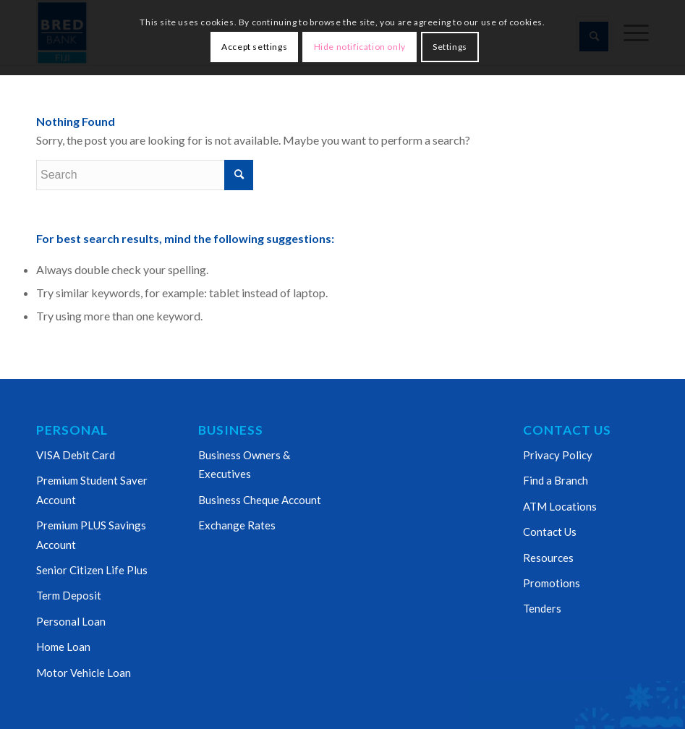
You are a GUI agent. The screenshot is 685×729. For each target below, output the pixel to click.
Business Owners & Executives (244, 464)
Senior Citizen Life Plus (92, 569)
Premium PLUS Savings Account (91, 534)
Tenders (542, 608)
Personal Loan (71, 621)
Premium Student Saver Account (92, 490)
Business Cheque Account (259, 499)
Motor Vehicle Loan (83, 672)
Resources (548, 557)
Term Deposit (68, 595)
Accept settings (254, 46)
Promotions (551, 582)
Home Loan (63, 646)
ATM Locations (560, 506)
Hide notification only (360, 46)
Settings (450, 46)
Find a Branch (555, 480)
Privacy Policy (557, 454)
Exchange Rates (237, 525)
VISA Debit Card (75, 454)
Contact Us (549, 531)
